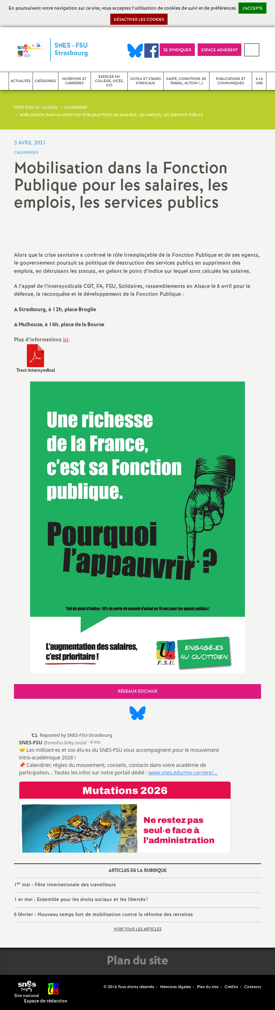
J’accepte (252, 8)
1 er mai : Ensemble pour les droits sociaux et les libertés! (81, 899)
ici (65, 340)
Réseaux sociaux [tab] (137, 691)
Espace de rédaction (45, 1001)
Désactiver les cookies (139, 20)
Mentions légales (175, 987)
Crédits (231, 987)
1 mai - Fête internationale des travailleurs (65, 885)
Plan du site (207, 987)
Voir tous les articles (137, 929)
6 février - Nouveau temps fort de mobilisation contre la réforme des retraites (103, 914)
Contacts (252, 987)
